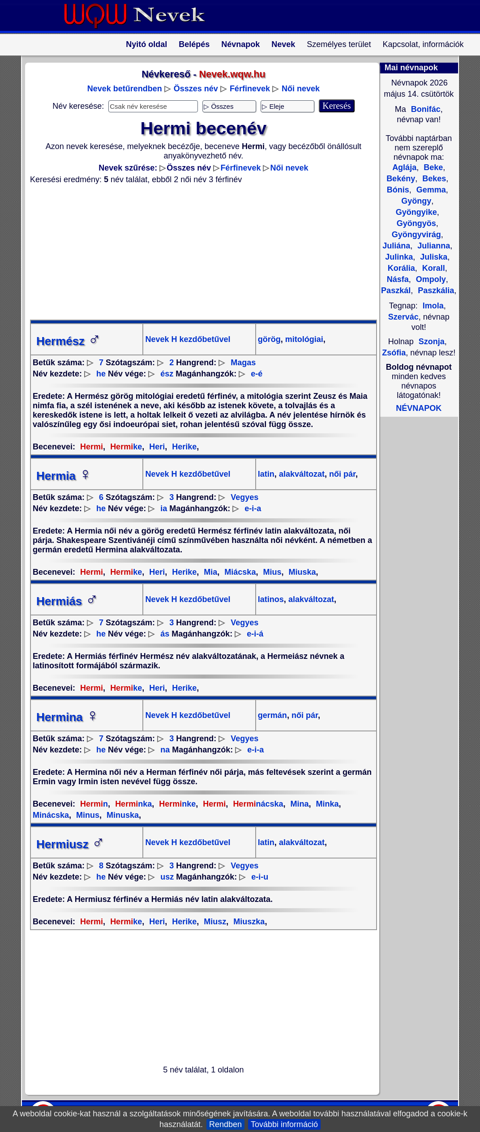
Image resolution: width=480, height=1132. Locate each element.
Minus (86, 815)
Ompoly (430, 279)
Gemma (430, 189)
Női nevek (301, 88)
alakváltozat (301, 474)
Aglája (404, 167)
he (101, 373)
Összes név (196, 88)
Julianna (432, 245)
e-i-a (252, 508)
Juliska (432, 256)
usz (167, 876)
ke (125, 446)
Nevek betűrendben (124, 88)
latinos (271, 599)
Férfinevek (250, 88)
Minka (326, 803)
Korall (432, 268)
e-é (256, 373)
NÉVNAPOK (418, 408)
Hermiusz (70, 844)
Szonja (432, 341)
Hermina (67, 717)
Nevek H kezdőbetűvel (187, 339)
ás (164, 633)
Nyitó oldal (146, 44)
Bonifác (425, 109)
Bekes (433, 178)
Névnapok (240, 44)
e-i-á (255, 633)
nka (132, 803)
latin (266, 474)
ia (163, 508)
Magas (243, 362)
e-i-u (259, 876)
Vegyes (244, 497)
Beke (432, 167)
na (165, 749)
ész (166, 373)
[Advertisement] (198, 252)
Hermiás (67, 601)
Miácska (239, 572)
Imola (433, 305)
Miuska (301, 572)
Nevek (283, 44)
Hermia (64, 476)
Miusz (213, 921)
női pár (341, 474)
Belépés (194, 44)
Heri (156, 446)
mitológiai (303, 339)
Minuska (121, 815)
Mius (271, 572)
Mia (209, 572)
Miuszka (248, 921)
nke (176, 803)
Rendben (225, 1124)
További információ (284, 1124)
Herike (183, 446)
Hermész (68, 341)
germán (272, 715)
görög (269, 339)
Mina (298, 803)
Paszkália (435, 290)
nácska (257, 803)
